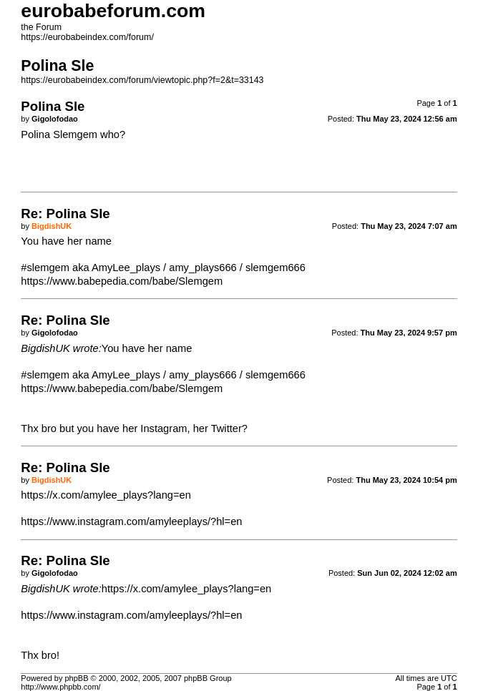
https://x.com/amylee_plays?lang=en (105, 495)
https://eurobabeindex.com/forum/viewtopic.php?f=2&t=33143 (142, 80)
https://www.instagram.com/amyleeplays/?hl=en (131, 521)
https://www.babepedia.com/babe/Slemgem (122, 281)
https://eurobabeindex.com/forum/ (87, 37)
